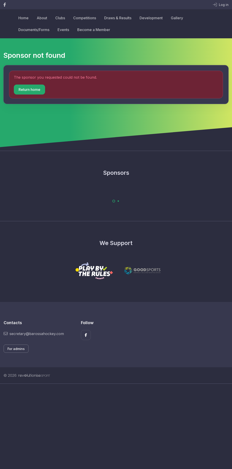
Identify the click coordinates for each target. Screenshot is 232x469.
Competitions (84, 18)
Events (63, 29)
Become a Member (93, 29)
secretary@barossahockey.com (34, 333)
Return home (29, 89)
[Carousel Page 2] (118, 201)
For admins (16, 349)
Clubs (60, 18)
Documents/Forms (33, 29)
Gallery (177, 18)
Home (23, 18)
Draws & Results (117, 18)
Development (151, 18)
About (42, 18)
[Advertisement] (116, 426)
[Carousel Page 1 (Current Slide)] (113, 201)
